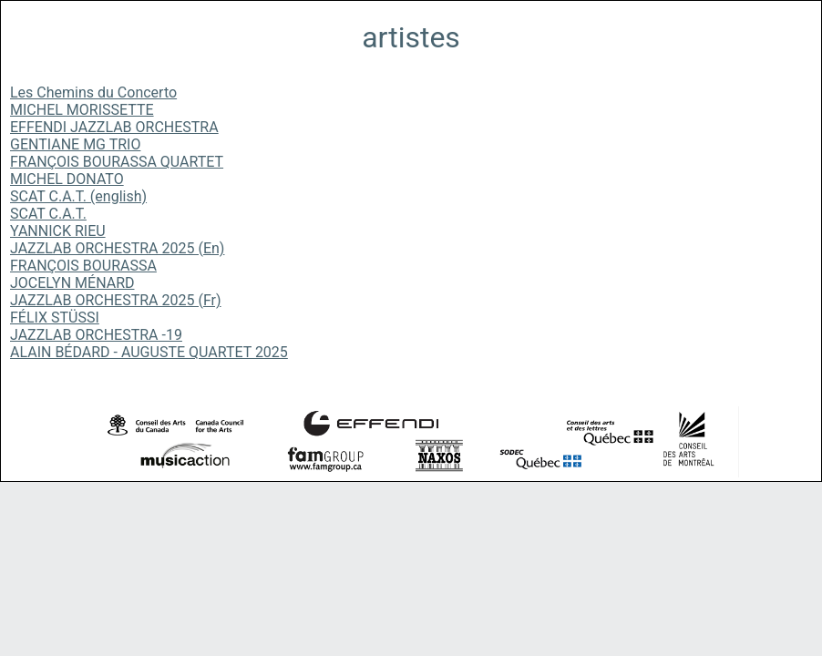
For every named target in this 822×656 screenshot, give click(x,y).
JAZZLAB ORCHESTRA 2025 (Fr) (115, 300)
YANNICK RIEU (58, 231)
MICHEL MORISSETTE (82, 109)
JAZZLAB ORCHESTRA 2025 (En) (117, 248)
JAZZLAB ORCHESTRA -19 (96, 334)
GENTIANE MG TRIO (75, 144)
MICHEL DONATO (67, 179)
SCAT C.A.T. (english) (78, 196)
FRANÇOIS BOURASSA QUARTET (116, 161)
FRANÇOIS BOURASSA (83, 265)
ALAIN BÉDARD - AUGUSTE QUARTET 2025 (149, 352)
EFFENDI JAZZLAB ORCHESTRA (114, 127)
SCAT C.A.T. (48, 213)
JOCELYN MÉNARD (72, 283)
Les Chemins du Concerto (93, 92)
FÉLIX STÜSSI (54, 317)
